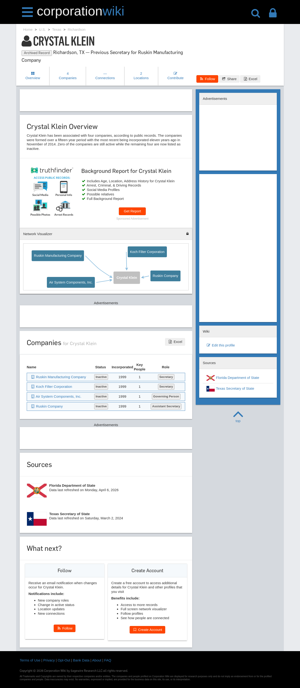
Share (229, 79)
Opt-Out (64, 660)
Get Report (132, 211)
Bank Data (81, 660)
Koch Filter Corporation (147, 252)
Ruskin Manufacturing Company (58, 256)
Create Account (147, 630)
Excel (250, 79)
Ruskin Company (165, 276)
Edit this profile (220, 345)
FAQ (107, 660)
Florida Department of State (232, 378)
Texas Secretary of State (230, 389)
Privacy (49, 660)
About (96, 660)
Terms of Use (30, 660)
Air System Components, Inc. (71, 282)
